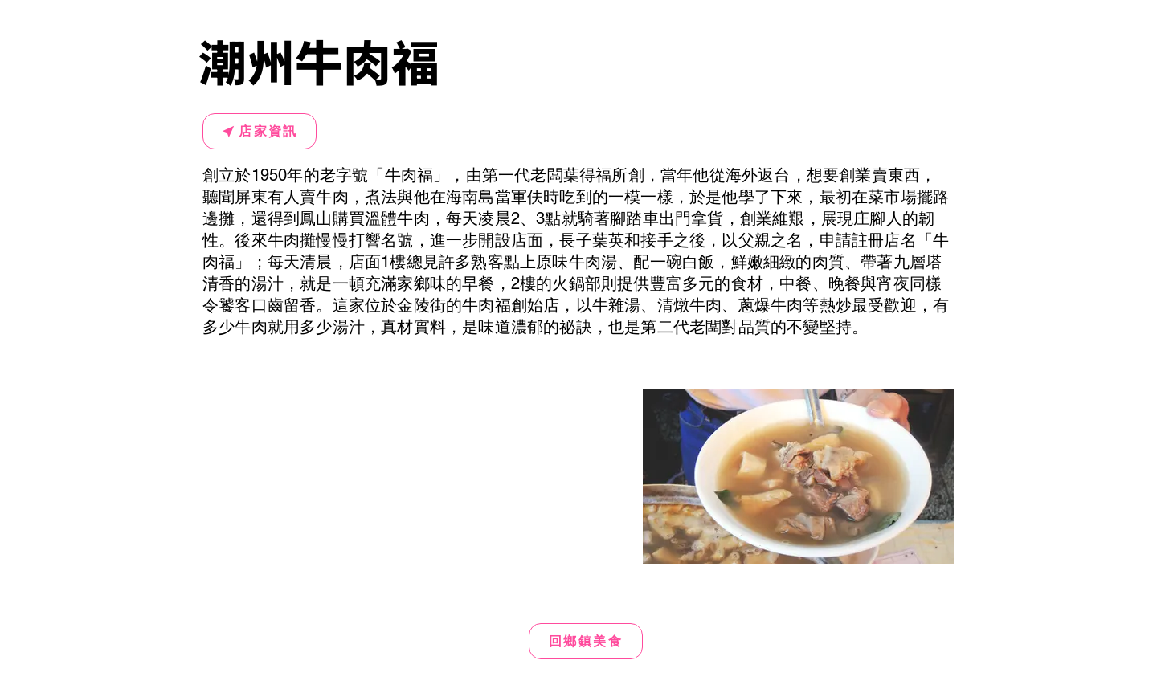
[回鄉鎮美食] (586, 641)
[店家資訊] (259, 131)
